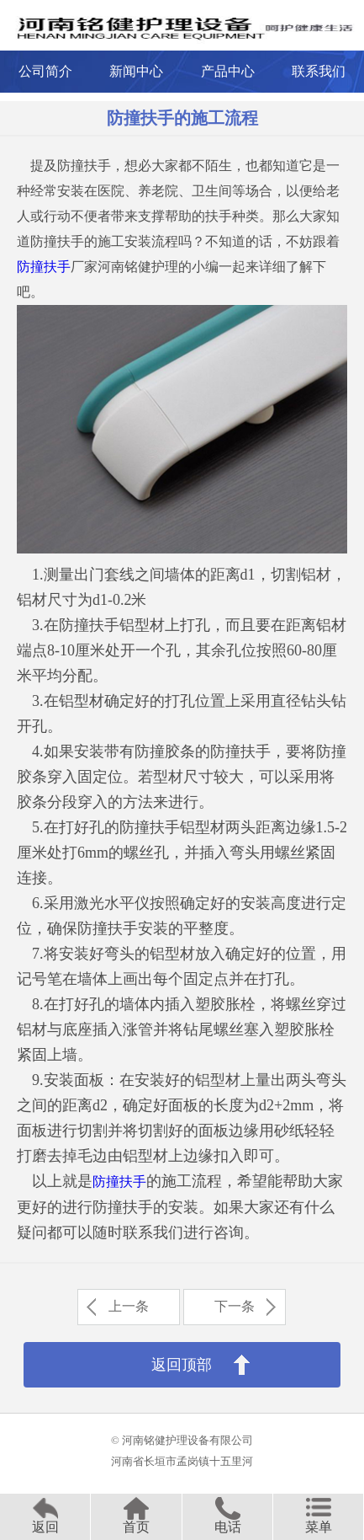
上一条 (128, 1306)
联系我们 (319, 71)
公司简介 (45, 71)
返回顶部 (181, 1364)
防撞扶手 (44, 266)
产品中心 (228, 71)
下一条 (234, 1306)
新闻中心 (136, 71)
